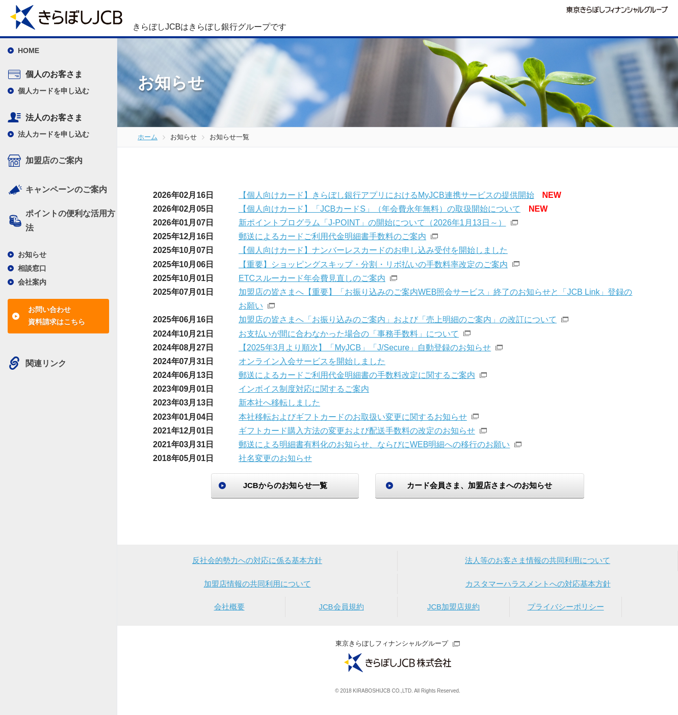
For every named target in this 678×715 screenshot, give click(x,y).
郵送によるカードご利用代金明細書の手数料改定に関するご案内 (357, 375)
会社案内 (32, 282)
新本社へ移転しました (279, 402)
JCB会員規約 (341, 610)
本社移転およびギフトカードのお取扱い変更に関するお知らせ (353, 417)
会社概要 (229, 610)
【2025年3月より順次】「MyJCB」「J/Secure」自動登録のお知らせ (365, 347)
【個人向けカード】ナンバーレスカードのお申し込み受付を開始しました (373, 250)
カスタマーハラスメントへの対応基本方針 (537, 586)
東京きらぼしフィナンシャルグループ (391, 648)
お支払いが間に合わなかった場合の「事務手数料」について (349, 333)
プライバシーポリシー (566, 610)
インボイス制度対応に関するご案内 (304, 389)
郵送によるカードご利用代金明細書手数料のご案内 (332, 236)
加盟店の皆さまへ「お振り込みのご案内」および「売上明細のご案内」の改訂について (398, 319)
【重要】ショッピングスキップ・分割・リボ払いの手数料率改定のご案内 (373, 264)
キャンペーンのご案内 (66, 189)
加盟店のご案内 (54, 160)
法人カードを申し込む (53, 134)
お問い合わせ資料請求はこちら (56, 315)
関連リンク (45, 363)
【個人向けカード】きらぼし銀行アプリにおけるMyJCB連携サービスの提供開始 (386, 195)
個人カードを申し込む (53, 91)
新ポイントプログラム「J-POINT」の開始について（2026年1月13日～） (372, 222)
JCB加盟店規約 (453, 610)
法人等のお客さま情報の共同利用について (537, 561)
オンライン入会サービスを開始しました (312, 361)
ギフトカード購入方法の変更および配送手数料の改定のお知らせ (357, 430)
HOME (28, 50)
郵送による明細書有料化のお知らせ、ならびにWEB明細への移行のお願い (374, 444)
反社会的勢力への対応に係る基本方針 (257, 561)
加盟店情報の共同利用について (257, 586)
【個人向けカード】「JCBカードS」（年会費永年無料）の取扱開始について (379, 209)
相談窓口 (32, 268)
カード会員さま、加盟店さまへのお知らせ (489, 485)
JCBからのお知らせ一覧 (275, 485)
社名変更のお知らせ (275, 458)
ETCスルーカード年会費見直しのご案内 (312, 278)
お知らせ (32, 254)
